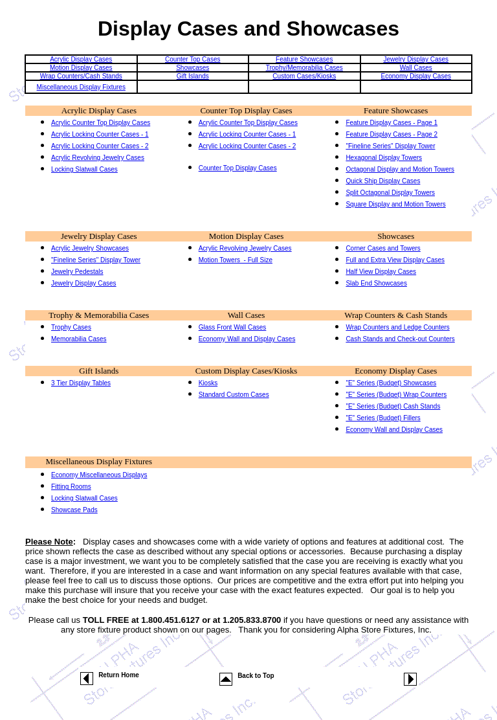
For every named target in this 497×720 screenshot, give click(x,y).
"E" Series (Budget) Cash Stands (393, 406)
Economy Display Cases (416, 76)
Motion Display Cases (81, 67)
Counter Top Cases (192, 59)
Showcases (192, 67)
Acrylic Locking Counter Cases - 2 (100, 146)
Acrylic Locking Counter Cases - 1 (100, 134)
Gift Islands (193, 76)
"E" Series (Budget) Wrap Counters (396, 394)
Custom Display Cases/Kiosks (246, 371)
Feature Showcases (304, 59)
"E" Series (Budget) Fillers (383, 418)
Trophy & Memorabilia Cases (99, 315)
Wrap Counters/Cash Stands (81, 76)
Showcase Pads (74, 509)
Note (63, 541)
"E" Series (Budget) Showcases (391, 383)
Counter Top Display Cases (246, 110)
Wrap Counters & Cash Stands (395, 315)
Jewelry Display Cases (415, 59)
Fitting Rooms (71, 486)
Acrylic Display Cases (81, 59)
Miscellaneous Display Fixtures (81, 87)
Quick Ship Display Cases (383, 181)
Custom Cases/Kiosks (304, 76)
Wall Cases (416, 67)
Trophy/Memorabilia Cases (304, 67)
